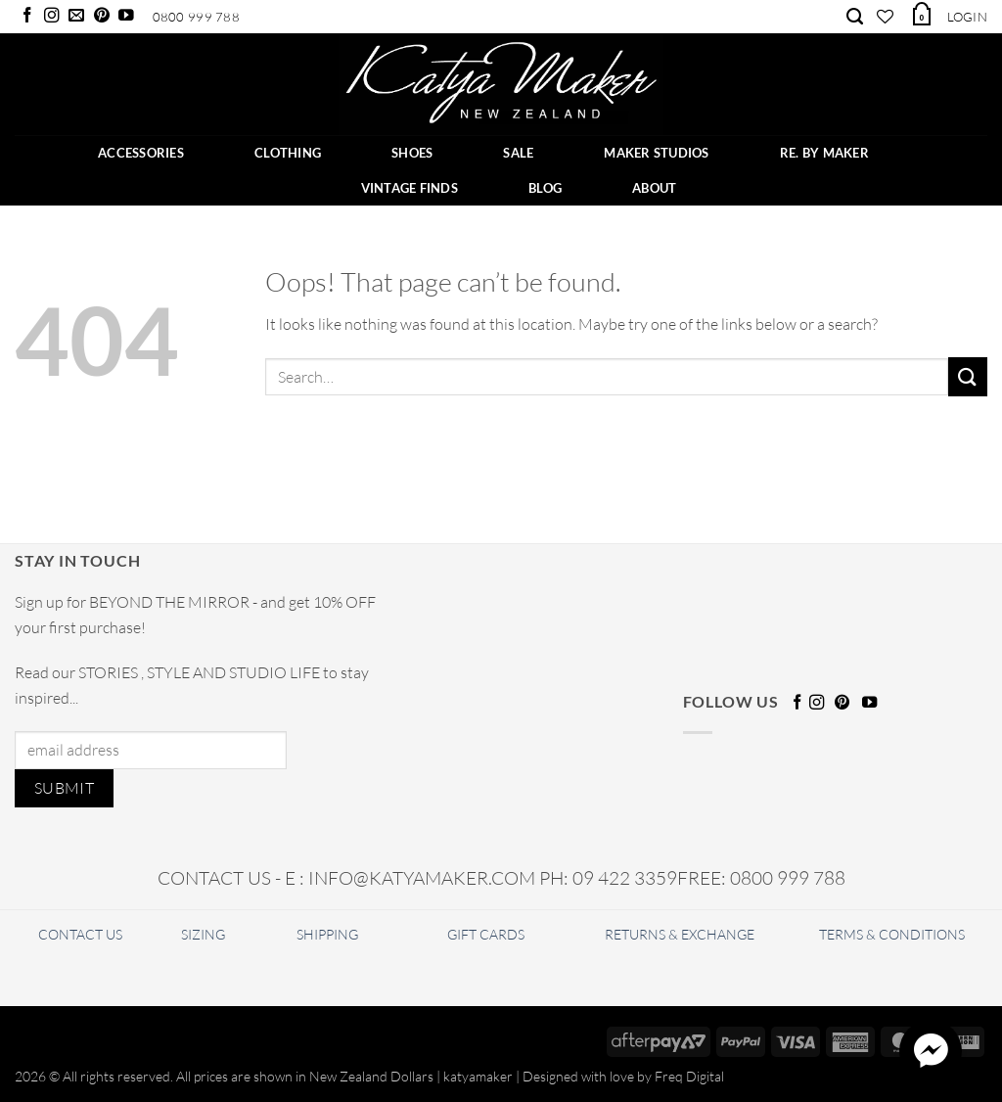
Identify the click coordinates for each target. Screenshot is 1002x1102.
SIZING (203, 934)
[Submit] (967, 376)
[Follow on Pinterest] (102, 16)
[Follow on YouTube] (126, 16)
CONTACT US (80, 934)
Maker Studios (656, 153)
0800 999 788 (196, 16)
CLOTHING (287, 153)
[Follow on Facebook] (27, 16)
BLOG (545, 188)
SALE (518, 153)
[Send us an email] (76, 16)
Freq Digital (689, 1076)
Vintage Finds (409, 188)
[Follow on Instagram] (52, 16)
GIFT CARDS (485, 934)
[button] (921, 14)
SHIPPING (327, 934)
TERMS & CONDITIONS (892, 934)
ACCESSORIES (141, 153)
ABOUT (654, 188)
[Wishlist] (885, 16)
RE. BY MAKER (824, 153)
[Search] (854, 16)
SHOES (412, 153)
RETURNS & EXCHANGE (679, 934)
